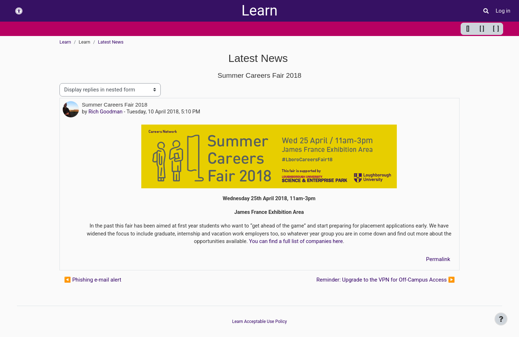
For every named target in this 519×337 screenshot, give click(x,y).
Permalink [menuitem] (438, 261)
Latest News (111, 42)
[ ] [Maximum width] (496, 28)
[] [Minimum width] (468, 28)
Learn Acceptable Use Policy (259, 321)
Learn (259, 10)
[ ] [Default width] (482, 28)
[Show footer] (500, 319)
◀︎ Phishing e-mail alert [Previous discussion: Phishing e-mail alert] (92, 281)
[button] (19, 11)
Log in (503, 11)
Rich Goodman (106, 112)
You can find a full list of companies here (301, 243)
